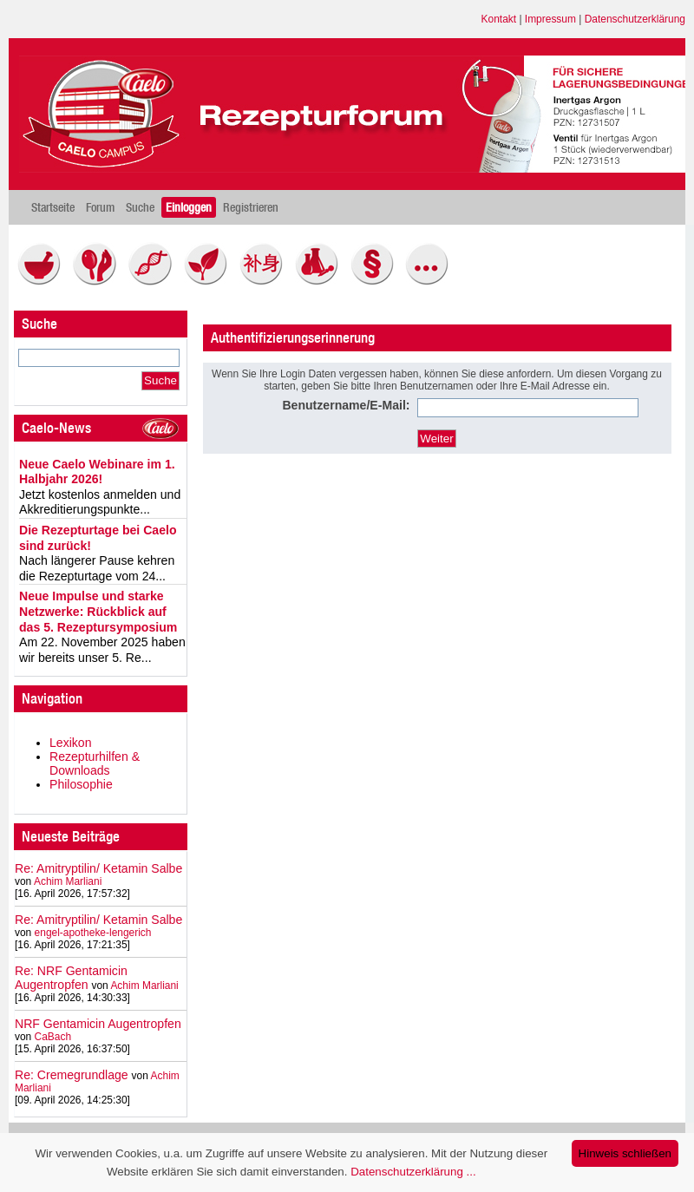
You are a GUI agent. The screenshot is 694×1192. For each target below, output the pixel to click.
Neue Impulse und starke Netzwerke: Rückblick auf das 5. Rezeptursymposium (98, 611)
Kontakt (499, 19)
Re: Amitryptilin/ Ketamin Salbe (98, 868)
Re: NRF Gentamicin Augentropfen (71, 978)
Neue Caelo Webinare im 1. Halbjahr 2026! (97, 472)
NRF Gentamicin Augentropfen (98, 1024)
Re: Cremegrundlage (71, 1075)
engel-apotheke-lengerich (93, 933)
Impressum (550, 19)
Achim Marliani (67, 881)
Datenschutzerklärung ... (412, 1171)
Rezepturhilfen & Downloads (94, 763)
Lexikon (70, 743)
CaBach (53, 1037)
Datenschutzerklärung (635, 19)
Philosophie (81, 784)
